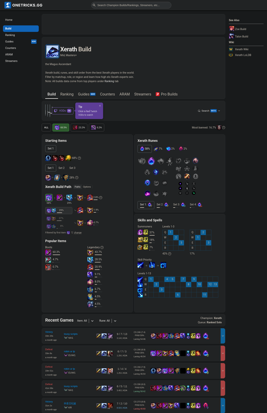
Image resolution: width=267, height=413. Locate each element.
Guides (87, 94)
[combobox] (97, 108)
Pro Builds (167, 94)
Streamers (142, 94)
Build (51, 94)
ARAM (124, 94)
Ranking (109, 81)
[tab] (51, 94)
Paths (77, 181)
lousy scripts (71, 328)
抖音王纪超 (70, 397)
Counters (107, 94)
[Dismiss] (163, 103)
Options (87, 181)
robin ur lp (69, 345)
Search (209, 107)
